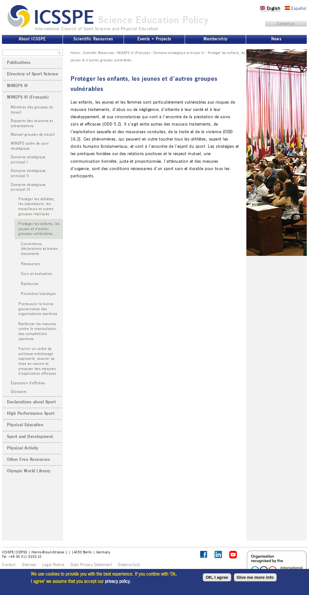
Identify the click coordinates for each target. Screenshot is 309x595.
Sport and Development (30, 436)
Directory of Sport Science (32, 74)
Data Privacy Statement (91, 565)
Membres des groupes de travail (32, 109)
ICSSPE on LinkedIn (219, 555)
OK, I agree (217, 577)
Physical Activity (22, 448)
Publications (19, 62)
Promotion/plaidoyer (38, 294)
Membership (215, 39)
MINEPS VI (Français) (133, 53)
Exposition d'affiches (28, 383)
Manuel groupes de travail (33, 135)
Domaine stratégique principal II (28, 173)
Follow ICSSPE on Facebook (204, 554)
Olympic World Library (29, 471)
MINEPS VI (17, 86)
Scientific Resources (98, 53)
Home (75, 53)
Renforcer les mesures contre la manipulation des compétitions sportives (37, 331)
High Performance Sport (30, 413)
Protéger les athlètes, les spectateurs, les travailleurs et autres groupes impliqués (36, 206)
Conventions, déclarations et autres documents (39, 249)
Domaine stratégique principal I (28, 159)
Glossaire (19, 392)
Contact (9, 565)
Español (295, 8)
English (270, 8)
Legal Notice (53, 565)
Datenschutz (129, 565)
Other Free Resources (28, 459)
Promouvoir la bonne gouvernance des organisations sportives (38, 309)
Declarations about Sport (31, 402)
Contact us (285, 23)
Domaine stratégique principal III (179, 53)
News (276, 39)
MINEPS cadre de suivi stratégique (30, 146)
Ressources (30, 264)
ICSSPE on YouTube (233, 555)
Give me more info (255, 577)
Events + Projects (154, 39)
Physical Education (25, 425)
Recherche (30, 284)
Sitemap (29, 565)
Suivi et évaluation (36, 274)
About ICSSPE (32, 39)
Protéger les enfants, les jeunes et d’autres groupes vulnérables (39, 229)
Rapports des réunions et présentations (32, 123)
